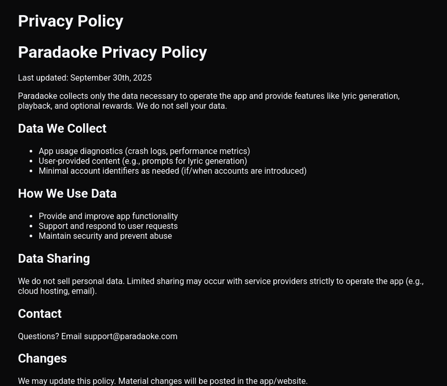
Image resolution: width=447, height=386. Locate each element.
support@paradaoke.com (130, 336)
